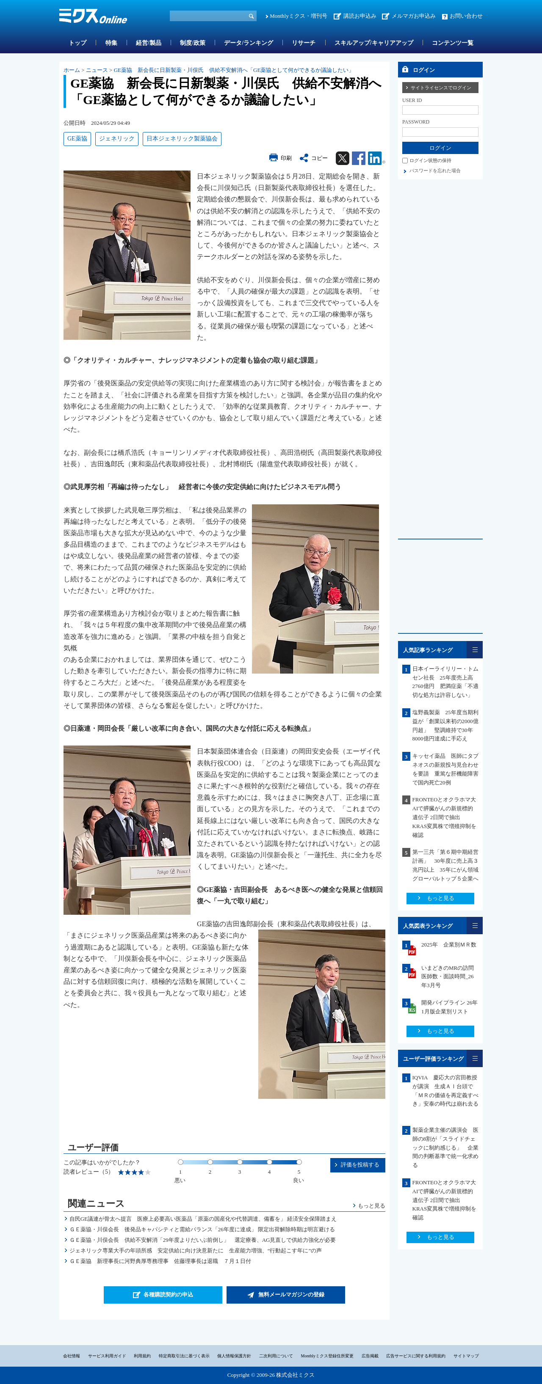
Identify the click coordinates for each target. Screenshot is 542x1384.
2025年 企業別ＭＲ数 (448, 944)
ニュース (97, 70)
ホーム (72, 70)
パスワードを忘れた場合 (435, 170)
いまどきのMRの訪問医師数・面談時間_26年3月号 (447, 977)
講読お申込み (359, 16)
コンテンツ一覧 (452, 43)
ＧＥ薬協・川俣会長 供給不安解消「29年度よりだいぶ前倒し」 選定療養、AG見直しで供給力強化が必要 (202, 1240)
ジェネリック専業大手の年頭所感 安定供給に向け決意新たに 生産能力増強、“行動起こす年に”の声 (195, 1250)
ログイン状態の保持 (430, 160)
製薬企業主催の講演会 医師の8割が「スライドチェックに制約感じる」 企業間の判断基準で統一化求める (445, 1147)
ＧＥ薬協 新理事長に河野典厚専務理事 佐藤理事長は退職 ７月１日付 (160, 1261)
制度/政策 (192, 43)
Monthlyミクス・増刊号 (298, 16)
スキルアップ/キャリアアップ (374, 43)
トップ (77, 43)
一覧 (475, 649)
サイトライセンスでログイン (441, 87)
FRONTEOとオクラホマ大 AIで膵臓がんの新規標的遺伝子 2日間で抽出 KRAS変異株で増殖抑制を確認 (447, 817)
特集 (111, 43)
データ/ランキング (248, 43)
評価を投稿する (360, 1164)
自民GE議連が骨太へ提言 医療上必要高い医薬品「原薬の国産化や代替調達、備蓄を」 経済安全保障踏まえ (203, 1219)
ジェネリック (117, 138)
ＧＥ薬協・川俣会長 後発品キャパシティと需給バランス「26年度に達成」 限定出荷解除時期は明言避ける (202, 1229)
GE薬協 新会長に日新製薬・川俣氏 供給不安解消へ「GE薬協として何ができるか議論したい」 (234, 70)
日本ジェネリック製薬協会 (182, 138)
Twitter (342, 158)
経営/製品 (148, 43)
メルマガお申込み (414, 16)
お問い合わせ (466, 16)
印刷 (286, 158)
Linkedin (376, 158)
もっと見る (371, 1205)
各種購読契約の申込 (168, 1294)
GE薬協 (77, 138)
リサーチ (303, 43)
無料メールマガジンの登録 (291, 1294)
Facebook (358, 158)
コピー (319, 158)
